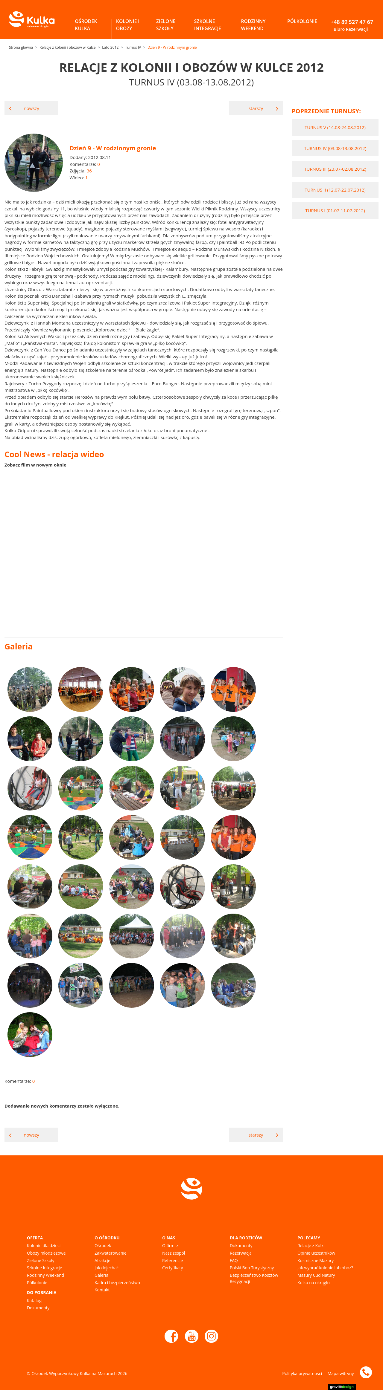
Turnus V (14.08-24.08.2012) (335, 127)
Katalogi (34, 1300)
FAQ (234, 1260)
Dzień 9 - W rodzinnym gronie (172, 47)
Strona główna (21, 47)
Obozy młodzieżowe (46, 1253)
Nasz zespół (173, 1253)
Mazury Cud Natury (316, 1275)
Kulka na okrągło (313, 1282)
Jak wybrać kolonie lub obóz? (325, 1267)
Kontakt (102, 1290)
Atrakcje (102, 1260)
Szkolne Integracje (44, 1267)
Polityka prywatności (302, 1373)
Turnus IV (133, 47)
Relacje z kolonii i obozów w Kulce (67, 47)
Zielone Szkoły (40, 1260)
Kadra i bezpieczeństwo (117, 1282)
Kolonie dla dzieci (43, 1245)
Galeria (101, 1275)
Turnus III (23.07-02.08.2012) (335, 169)
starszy (263, 108)
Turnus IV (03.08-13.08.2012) (335, 148)
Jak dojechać (106, 1267)
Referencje (172, 1260)
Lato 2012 (110, 47)
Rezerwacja (241, 1253)
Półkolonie (37, 1282)
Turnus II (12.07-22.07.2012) (335, 190)
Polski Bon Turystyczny (252, 1267)
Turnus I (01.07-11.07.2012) (335, 210)
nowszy (24, 108)
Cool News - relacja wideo (54, 454)
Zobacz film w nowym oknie (35, 465)
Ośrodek (103, 1245)
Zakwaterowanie (111, 1253)
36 (89, 171)
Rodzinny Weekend (45, 1275)
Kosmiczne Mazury (315, 1260)
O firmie (170, 1245)
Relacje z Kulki (311, 1245)
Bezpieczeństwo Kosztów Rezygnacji (254, 1278)
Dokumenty (38, 1308)
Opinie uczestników (316, 1253)
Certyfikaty (172, 1267)
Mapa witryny (341, 1373)
